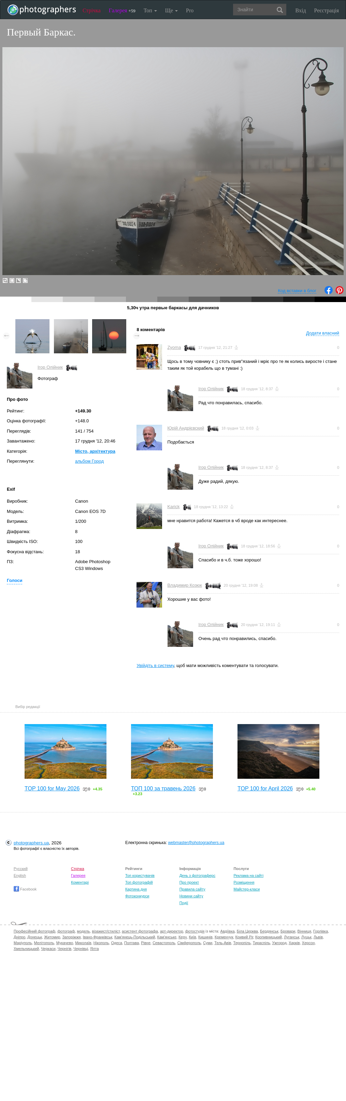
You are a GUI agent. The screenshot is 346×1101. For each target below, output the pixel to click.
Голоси (14, 580)
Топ (150, 10)
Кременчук (224, 937)
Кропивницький (268, 937)
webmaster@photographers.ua (196, 842)
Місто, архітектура (95, 451)
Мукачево (64, 943)
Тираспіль (261, 943)
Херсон (308, 943)
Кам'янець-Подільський (134, 937)
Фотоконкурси (137, 896)
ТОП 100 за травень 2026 (163, 788)
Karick (173, 506)
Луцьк (306, 937)
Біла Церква (247, 931)
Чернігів (64, 949)
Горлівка (320, 931)
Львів (318, 937)
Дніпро (19, 937)
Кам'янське (167, 937)
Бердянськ (269, 931)
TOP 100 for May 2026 (52, 788)
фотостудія (195, 931)
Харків (294, 943)
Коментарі (80, 882)
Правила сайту (192, 889)
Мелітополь (44, 943)
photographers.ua (31, 842)
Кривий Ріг (244, 937)
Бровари (287, 931)
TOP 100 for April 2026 (265, 788)
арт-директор (171, 931)
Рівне (145, 943)
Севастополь (164, 943)
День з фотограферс (197, 875)
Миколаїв (83, 943)
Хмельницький (26, 949)
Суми (207, 943)
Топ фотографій (139, 882)
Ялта (94, 949)
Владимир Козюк (184, 585)
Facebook (25, 889)
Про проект (189, 882)
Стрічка (92, 10)
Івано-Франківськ (97, 937)
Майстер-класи (246, 889)
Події (183, 903)
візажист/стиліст (105, 931)
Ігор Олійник (50, 367)
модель (83, 931)
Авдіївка (227, 931)
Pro (189, 10)
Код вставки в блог (297, 290)
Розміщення (243, 882)
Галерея (122, 10)
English (20, 875)
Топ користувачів (140, 875)
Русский (21, 869)
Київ (192, 937)
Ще (171, 10)
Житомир (52, 937)
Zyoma (174, 347)
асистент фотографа (140, 931)
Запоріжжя (71, 937)
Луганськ (291, 937)
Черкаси (48, 949)
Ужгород (279, 943)
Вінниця (304, 931)
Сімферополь (189, 943)
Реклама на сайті (248, 875)
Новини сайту (191, 896)
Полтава (131, 943)
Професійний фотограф (34, 931)
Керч (182, 937)
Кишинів (205, 937)
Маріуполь (23, 943)
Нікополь (101, 943)
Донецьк (34, 937)
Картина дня (136, 889)
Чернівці (80, 949)
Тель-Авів (222, 943)
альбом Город (89, 461)
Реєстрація (326, 10)
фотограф (66, 931)
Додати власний (322, 333)
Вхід (300, 10)
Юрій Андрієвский (185, 428)
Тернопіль (242, 943)
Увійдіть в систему (155, 665)
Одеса (116, 943)
